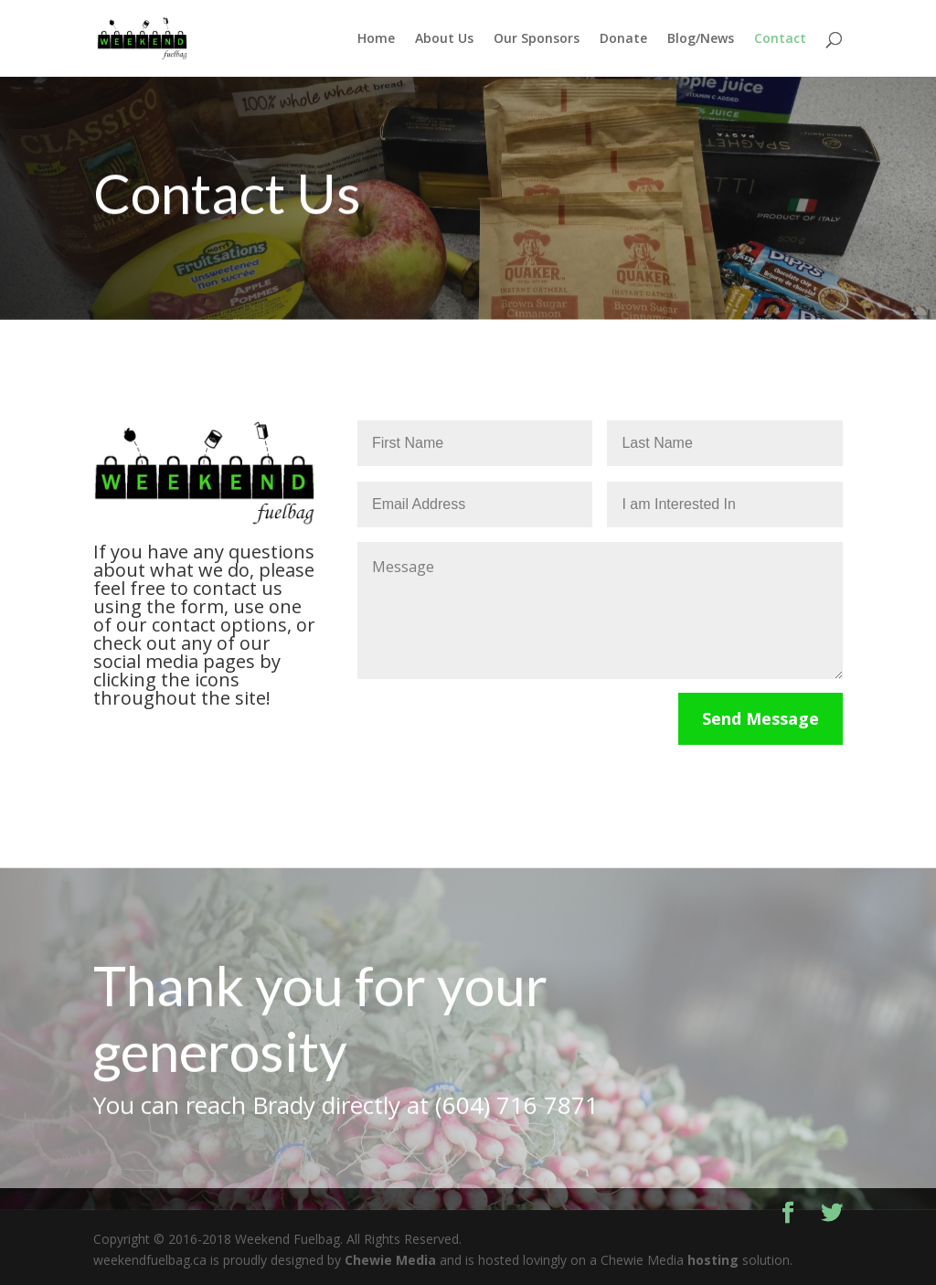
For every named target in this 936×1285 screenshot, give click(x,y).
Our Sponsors (537, 39)
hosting (713, 1260)
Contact (780, 39)
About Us (444, 39)
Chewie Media (390, 1260)
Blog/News (700, 39)
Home (376, 39)
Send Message (760, 718)
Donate (623, 39)
